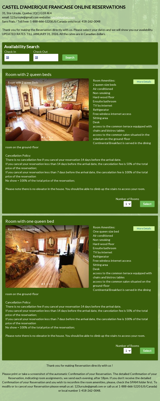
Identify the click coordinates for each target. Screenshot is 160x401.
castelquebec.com (63, 17)
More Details (144, 81)
